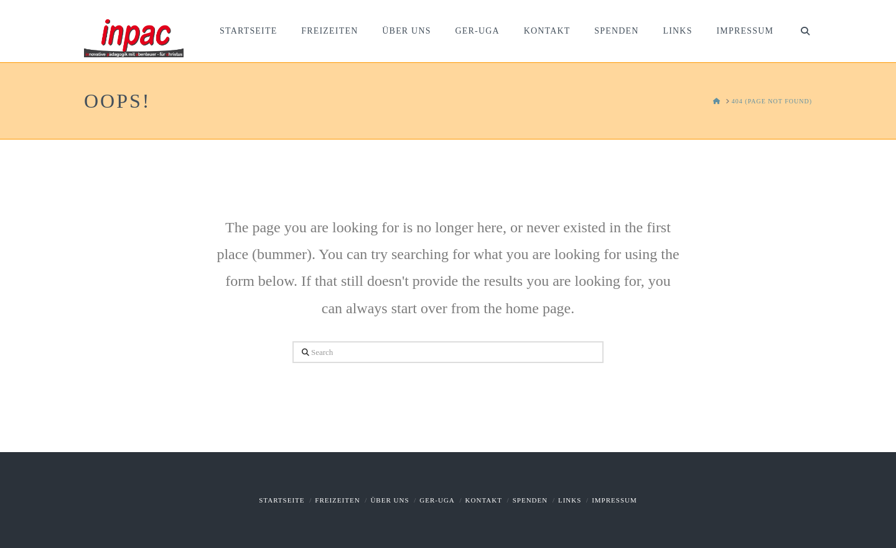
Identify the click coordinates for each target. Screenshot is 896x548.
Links (569, 500)
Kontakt (483, 500)
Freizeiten (337, 500)
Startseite (281, 500)
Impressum (614, 500)
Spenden (530, 500)
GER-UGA (437, 500)
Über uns (389, 500)
